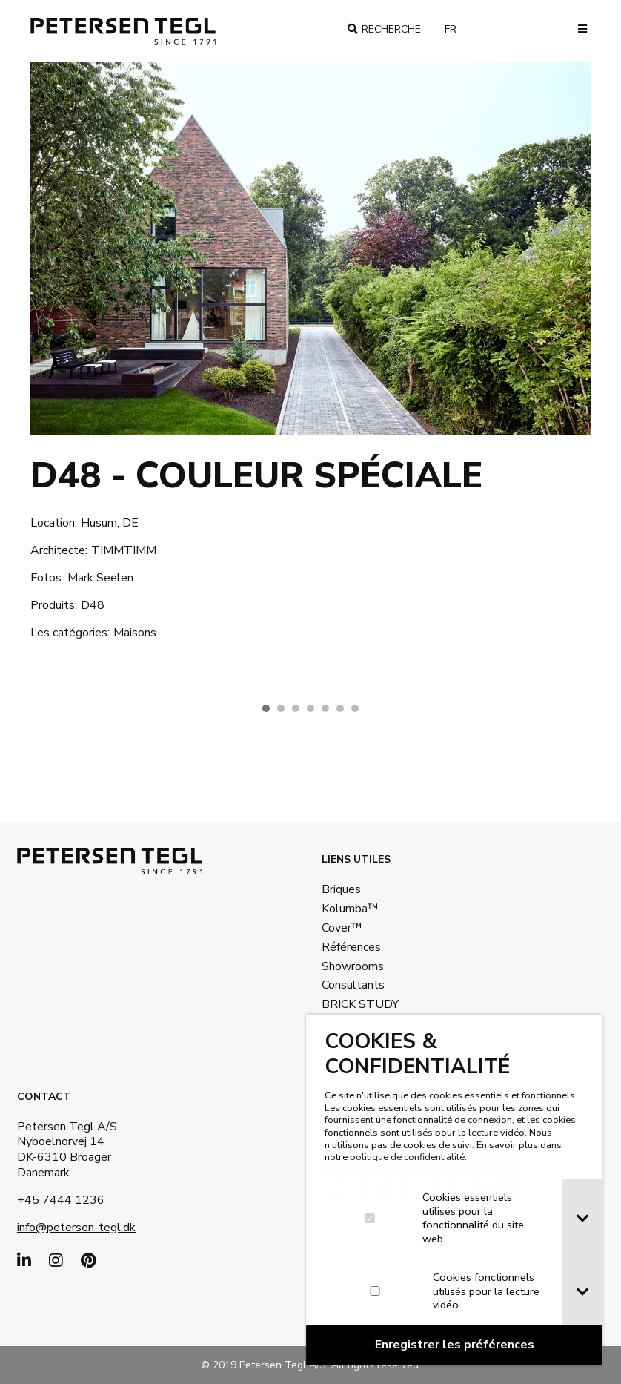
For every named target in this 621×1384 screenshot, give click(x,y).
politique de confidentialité (408, 1157)
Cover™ (342, 928)
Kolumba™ (350, 908)
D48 (92, 605)
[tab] (583, 1219)
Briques (341, 889)
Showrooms (353, 966)
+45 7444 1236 (60, 1200)
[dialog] (456, 1190)
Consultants (353, 985)
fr (456, 29)
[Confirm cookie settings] (456, 1345)
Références (351, 947)
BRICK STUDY (360, 1004)
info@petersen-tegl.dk (76, 1227)
